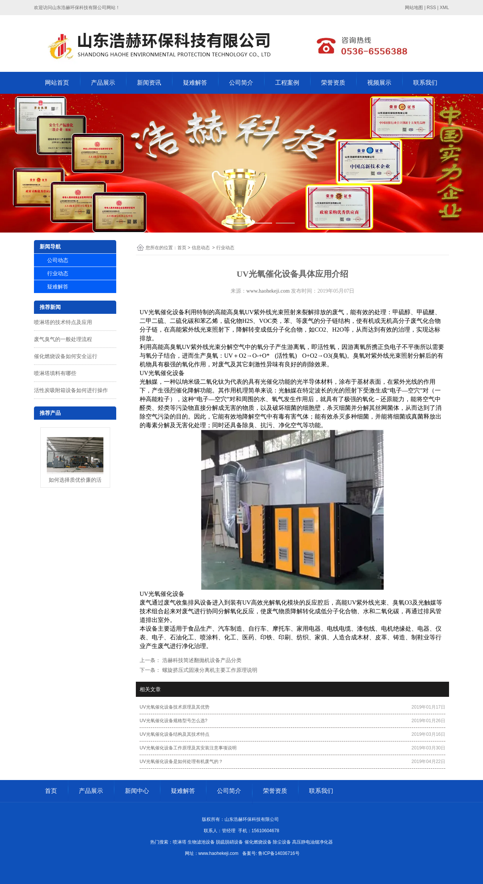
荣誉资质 (333, 82)
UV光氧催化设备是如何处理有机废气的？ (181, 761)
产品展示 (103, 82)
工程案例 (287, 82)
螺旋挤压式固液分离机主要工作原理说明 (209, 670)
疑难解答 (195, 82)
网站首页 (57, 82)
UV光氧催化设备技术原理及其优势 (174, 707)
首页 (181, 247)
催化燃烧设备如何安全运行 (65, 356)
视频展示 (379, 82)
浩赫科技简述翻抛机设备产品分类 (201, 660)
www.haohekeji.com (268, 291)
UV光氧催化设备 (162, 312)
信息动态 (201, 247)
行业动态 (57, 273)
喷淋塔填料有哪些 (55, 373)
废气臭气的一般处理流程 (63, 339)
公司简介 (241, 82)
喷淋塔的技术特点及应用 (63, 322)
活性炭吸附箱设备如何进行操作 (71, 390)
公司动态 (57, 260)
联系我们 (425, 82)
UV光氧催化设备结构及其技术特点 (174, 734)
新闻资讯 (149, 82)
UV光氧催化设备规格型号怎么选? (173, 720)
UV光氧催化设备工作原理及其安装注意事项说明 (188, 748)
